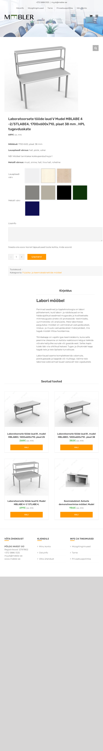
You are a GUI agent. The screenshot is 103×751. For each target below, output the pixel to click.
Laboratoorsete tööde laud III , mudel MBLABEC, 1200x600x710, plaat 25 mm (26, 437)
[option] (32, 175)
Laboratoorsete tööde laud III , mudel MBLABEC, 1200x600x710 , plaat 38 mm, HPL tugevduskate (76, 437)
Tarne (75, 552)
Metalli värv (14, 200)
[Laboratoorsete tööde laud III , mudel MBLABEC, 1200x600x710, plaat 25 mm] (26, 410)
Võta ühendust (46, 559)
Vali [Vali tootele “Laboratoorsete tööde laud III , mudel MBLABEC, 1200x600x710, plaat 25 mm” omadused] (26, 447)
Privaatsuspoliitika (81, 559)
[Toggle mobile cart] (91, 16)
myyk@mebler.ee (59, 2)
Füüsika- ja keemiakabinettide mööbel (42, 272)
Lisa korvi (37, 257)
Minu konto (45, 546)
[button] (96, 48)
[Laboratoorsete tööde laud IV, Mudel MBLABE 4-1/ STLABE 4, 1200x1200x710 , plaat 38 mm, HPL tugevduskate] (26, 477)
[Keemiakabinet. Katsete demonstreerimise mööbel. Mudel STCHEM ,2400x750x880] (77, 477)
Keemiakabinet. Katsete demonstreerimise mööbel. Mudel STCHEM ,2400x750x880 (76, 504)
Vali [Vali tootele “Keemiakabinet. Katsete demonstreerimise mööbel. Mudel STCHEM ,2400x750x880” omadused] (76, 515)
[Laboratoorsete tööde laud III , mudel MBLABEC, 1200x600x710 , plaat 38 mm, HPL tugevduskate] (77, 410)
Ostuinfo (43, 552)
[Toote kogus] (16, 257)
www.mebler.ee (12, 559)
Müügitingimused (81, 546)
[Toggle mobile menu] (97, 16)
